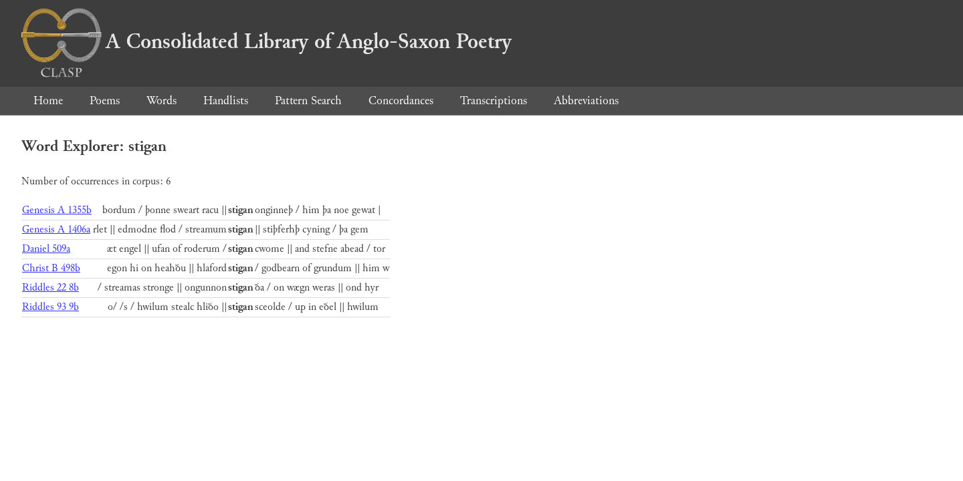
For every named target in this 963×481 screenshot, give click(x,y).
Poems (105, 100)
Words (161, 100)
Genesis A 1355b (57, 210)
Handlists (225, 100)
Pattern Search (308, 100)
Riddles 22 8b (50, 287)
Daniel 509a (46, 249)
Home (48, 100)
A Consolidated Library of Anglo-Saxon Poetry (266, 41)
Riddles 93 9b (50, 307)
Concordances (400, 100)
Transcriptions (493, 100)
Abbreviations (586, 100)
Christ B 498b (51, 268)
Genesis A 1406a (56, 229)
